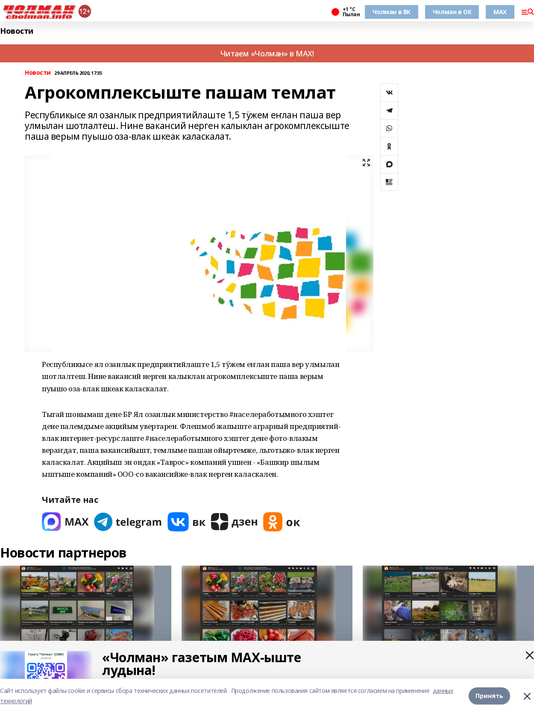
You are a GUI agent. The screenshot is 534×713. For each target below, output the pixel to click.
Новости (16, 30)
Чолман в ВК (391, 12)
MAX (500, 12)
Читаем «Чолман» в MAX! (267, 53)
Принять (489, 696)
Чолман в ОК (452, 12)
